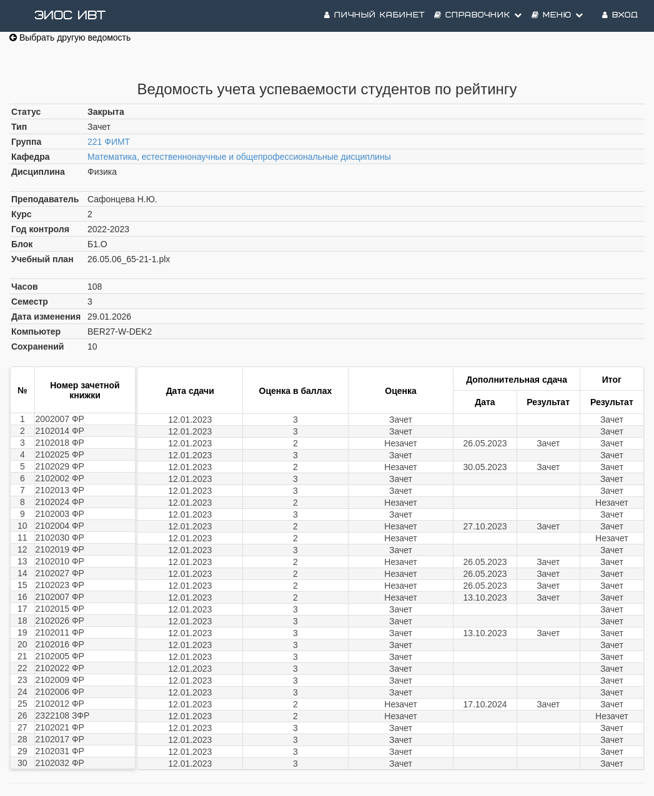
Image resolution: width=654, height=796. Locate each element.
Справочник (478, 15)
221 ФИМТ (108, 142)
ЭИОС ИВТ (70, 15)
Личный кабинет (374, 15)
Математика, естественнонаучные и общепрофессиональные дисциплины (239, 157)
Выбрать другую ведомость (70, 37)
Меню (557, 15)
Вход (620, 15)
